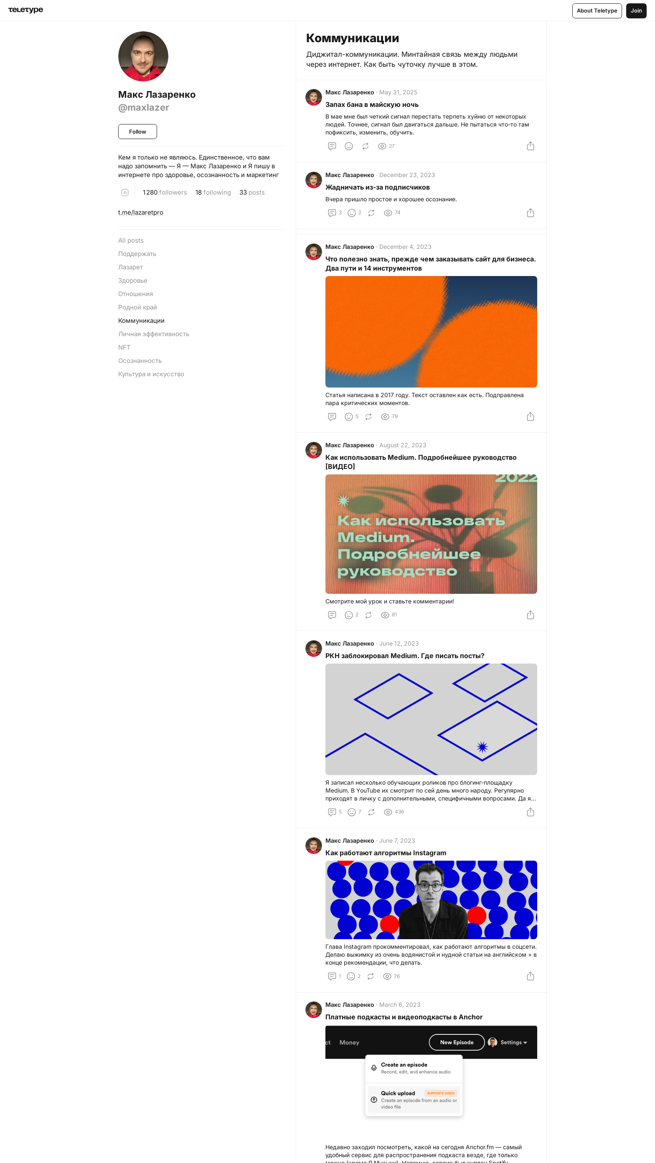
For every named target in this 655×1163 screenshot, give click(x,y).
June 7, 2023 (398, 847)
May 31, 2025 (399, 93)
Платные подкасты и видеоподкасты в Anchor (405, 1025)
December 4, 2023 (406, 251)
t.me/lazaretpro (140, 212)
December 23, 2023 (408, 177)
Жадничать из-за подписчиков (378, 190)
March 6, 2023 (400, 1013)
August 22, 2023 (403, 450)
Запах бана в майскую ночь (372, 105)
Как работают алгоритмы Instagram (386, 860)
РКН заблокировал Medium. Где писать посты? (405, 662)
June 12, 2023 (400, 650)
